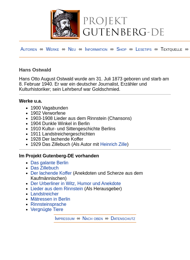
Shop (122, 49)
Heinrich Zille (113, 144)
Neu (72, 49)
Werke (52, 49)
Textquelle (171, 49)
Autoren (29, 49)
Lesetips (144, 49)
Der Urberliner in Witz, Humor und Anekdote (76, 183)
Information (96, 49)
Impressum (65, 218)
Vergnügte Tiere (47, 209)
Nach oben (92, 218)
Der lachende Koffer (51, 173)
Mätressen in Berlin (50, 199)
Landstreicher (45, 193)
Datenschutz (123, 218)
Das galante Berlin (50, 162)
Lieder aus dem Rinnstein (57, 188)
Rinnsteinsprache (49, 204)
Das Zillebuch (45, 167)
